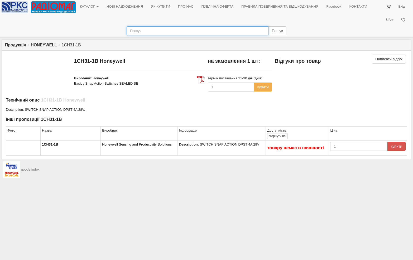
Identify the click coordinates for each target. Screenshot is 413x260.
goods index (30, 170)
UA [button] (389, 20)
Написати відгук (388, 59)
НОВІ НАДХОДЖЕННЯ (125, 6)
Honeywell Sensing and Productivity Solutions (137, 144)
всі (277, 136)
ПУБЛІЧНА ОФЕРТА (217, 6)
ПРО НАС (186, 6)
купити (263, 87)
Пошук (277, 31)
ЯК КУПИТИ (160, 6)
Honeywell (101, 78)
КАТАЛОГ (89, 6)
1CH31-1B (50, 144)
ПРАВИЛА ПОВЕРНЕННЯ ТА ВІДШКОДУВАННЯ (279, 6)
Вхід (401, 6)
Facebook (333, 6)
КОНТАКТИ (358, 6)
